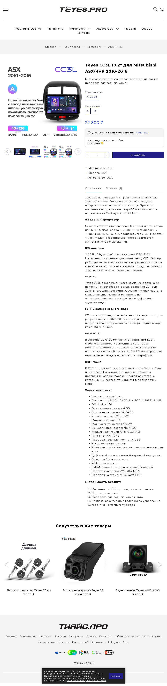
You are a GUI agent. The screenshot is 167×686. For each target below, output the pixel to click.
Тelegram (114, 645)
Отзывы (147, 30)
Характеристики (94, 94)
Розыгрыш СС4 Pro (28, 30)
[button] (7, 154)
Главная (50, 49)
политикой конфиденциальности (62, 679)
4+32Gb (92, 99)
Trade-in (130, 30)
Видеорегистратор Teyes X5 (83, 593)
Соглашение (47, 645)
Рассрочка (76, 639)
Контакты (83, 34)
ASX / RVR (115, 49)
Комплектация (93, 108)
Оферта (64, 645)
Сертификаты (151, 639)
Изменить (142, 135)
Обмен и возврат (127, 639)
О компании (28, 639)
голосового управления (142, 504)
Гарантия (106, 639)
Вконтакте (98, 645)
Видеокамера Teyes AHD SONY (137, 593)
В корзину (138, 157)
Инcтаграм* (80, 645)
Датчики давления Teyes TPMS (29, 593)
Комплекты (77, 30)
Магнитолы (55, 30)
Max (126, 645)
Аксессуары (105, 30)
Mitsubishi (94, 49)
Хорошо (116, 675)
